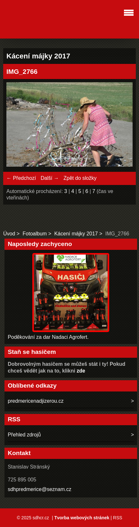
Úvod (9, 233)
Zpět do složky (79, 178)
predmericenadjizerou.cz (35, 401)
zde (81, 370)
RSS (117, 517)
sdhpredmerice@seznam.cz (39, 489)
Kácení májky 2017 (76, 233)
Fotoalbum (35, 233)
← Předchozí (21, 178)
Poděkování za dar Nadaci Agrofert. (48, 337)
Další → (50, 178)
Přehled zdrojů (24, 434)
